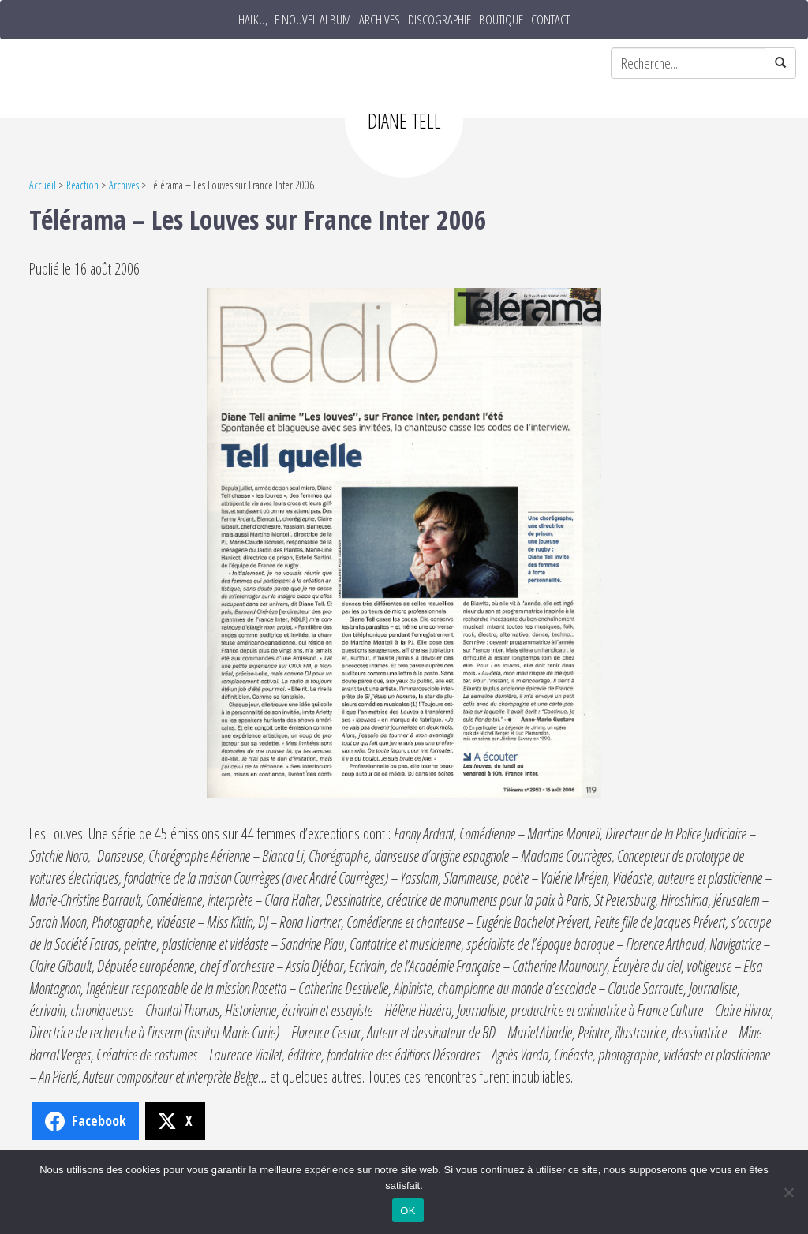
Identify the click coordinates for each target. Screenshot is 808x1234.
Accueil (42, 185)
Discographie (439, 20)
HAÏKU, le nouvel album (294, 20)
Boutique (501, 20)
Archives (379, 20)
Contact (550, 20)
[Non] (788, 1192)
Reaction (82, 185)
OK (407, 1211)
